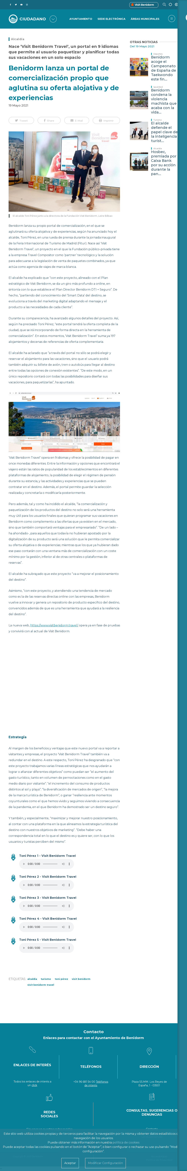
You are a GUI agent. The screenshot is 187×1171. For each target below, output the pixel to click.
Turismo (46, 979)
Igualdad (158, 87)
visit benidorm (81, 979)
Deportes (158, 54)
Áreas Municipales (145, 19)
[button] (21, 120)
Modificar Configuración (105, 1163)
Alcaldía (17, 39)
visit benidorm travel (40, 984)
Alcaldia (32, 979)
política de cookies (125, 1142)
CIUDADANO (33, 18)
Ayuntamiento (80, 19)
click (34, 1085)
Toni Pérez (61, 979)
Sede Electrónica (111, 19)
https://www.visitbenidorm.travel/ (54, 625)
